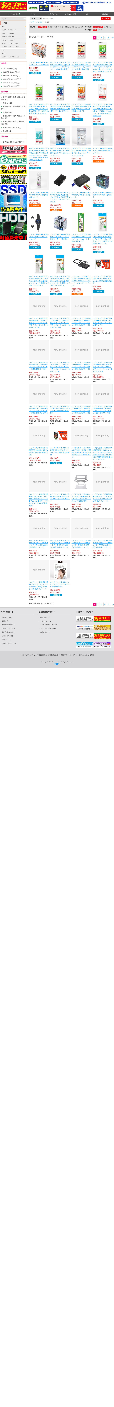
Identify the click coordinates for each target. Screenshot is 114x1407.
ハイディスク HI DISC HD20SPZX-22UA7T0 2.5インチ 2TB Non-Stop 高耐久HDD (60, 409)
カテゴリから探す (13, 14)
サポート (88, 14)
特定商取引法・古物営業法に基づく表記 (51, 655)
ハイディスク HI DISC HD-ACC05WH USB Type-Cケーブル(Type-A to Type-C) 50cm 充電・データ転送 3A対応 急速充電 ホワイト (102, 66)
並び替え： (34, 27)
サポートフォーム (46, 621)
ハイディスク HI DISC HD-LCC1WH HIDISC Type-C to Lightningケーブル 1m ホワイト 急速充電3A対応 (60, 65)
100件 (100, 30)
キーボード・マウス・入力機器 (10, 43)
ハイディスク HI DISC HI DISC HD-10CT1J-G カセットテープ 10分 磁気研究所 (102, 279)
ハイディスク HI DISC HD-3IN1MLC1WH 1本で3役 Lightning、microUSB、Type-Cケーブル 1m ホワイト (60, 107)
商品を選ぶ (5, 621)
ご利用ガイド (52, 14)
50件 (94, 30)
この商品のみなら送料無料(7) (14, 142)
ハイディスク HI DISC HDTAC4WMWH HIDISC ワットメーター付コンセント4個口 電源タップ (81, 237)
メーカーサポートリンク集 (48, 625)
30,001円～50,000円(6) (11, 86)
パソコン (4, 19)
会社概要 (91, 655)
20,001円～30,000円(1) (11, 83)
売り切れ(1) (7, 131)
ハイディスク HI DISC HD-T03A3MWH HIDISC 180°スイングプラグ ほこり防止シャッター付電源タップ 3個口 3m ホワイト (60, 280)
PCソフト (4, 53)
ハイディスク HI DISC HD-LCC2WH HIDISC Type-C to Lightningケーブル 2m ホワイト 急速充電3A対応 (81, 65)
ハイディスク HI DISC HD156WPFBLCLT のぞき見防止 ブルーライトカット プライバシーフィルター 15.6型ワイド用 (102, 366)
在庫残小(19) (7, 112)
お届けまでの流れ (7, 636)
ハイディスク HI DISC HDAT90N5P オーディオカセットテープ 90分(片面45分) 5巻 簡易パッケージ (38, 585)
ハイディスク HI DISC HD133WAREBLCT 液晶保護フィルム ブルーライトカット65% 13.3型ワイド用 (81, 321)
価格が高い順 (69, 27)
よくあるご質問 (70, 14)
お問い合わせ (83, 655)
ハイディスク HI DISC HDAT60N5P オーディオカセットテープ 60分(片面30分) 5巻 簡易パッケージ (81, 543)
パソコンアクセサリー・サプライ (10, 46)
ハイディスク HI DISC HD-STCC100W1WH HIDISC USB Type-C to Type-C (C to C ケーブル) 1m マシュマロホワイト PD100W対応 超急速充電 (102, 110)
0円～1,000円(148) (10, 69)
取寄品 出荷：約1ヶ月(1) (12, 127)
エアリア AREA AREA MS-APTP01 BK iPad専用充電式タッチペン (39, 195)
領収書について (7, 617)
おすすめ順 (42, 27)
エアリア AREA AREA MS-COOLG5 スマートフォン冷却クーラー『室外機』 (60, 236)
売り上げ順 (79, 27)
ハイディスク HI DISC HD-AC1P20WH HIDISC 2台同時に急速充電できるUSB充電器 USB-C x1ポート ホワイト (81, 452)
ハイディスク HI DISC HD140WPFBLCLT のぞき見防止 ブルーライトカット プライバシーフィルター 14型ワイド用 (60, 366)
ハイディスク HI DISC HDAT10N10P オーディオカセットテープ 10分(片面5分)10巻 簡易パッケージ (102, 497)
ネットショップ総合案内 (48, 628)
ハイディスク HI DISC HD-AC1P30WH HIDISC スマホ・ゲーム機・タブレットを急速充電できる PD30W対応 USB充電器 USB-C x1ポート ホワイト (102, 453)
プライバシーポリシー (71, 655)
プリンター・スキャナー (8, 40)
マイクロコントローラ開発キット (10, 57)
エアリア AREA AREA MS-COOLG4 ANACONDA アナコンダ (39, 236)
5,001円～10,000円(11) (11, 76)
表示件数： (88, 30)
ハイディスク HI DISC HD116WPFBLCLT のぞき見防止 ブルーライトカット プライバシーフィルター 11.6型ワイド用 (38, 322)
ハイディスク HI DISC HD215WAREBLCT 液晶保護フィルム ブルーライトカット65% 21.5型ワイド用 (81, 409)
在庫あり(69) (7, 103)
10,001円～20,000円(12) (12, 79)
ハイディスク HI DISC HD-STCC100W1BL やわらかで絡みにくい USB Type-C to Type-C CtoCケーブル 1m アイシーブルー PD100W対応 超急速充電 (39, 154)
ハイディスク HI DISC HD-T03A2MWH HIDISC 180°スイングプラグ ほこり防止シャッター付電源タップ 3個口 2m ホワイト (39, 280)
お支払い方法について (9, 643)
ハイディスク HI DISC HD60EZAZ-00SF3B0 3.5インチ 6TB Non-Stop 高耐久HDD (38, 451)
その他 (4, 23)
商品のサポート (45, 617)
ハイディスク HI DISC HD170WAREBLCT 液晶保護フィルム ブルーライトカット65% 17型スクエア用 (38, 409)
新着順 (50, 27)
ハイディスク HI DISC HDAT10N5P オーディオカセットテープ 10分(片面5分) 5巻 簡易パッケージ (38, 543)
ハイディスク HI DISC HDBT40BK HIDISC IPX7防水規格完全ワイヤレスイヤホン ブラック (60, 151)
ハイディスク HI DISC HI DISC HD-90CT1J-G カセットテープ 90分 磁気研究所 (59, 451)
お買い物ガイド (45, 632)
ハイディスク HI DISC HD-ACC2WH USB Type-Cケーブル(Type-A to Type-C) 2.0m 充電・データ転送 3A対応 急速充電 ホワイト (39, 108)
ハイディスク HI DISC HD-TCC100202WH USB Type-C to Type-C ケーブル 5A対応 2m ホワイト (81, 107)
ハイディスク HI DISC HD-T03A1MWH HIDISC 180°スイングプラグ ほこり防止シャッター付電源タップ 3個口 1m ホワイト (102, 238)
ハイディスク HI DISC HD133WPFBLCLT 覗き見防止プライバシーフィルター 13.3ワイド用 (102, 321)
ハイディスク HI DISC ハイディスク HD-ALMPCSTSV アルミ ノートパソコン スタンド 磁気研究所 (81, 497)
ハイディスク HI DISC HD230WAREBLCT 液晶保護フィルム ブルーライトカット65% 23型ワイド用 (102, 409)
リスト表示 (107, 27)
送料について (6, 639)
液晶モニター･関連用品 (8, 36)
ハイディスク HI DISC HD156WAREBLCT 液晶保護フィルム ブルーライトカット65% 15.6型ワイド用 (81, 365)
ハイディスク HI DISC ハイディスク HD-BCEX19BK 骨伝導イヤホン (59, 584)
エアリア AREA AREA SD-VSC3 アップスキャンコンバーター (81, 195)
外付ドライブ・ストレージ (9, 30)
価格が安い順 (58, 27)
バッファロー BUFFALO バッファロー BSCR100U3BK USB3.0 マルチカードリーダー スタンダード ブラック (81, 280)
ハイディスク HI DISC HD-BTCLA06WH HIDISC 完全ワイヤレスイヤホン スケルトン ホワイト (81, 151)
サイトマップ (35, 14)
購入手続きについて (8, 632)
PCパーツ (4, 50)
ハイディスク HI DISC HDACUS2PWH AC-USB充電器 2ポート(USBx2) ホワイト (60, 497)
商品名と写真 (97, 27)
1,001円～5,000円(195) (11, 72)
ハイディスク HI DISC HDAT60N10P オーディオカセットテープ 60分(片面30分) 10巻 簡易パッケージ (60, 543)
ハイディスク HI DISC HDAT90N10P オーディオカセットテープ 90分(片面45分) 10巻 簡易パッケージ (102, 543)
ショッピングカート (8, 628)
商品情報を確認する (8, 625)
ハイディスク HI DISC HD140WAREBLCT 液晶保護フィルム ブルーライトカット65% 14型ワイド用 (38, 365)
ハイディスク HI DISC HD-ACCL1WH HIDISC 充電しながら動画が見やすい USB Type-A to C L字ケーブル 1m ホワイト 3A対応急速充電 (39, 499)
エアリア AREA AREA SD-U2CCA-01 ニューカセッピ (39, 63)
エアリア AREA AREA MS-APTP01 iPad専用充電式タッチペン (102, 150)
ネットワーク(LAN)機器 (8, 33)
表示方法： (88, 27)
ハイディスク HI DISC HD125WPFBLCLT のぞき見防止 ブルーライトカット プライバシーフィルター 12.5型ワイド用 (60, 322)
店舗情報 (105, 14)
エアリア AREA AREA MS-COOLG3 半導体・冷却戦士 (102, 195)
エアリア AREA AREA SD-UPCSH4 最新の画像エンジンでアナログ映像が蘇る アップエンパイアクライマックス (60, 197)
